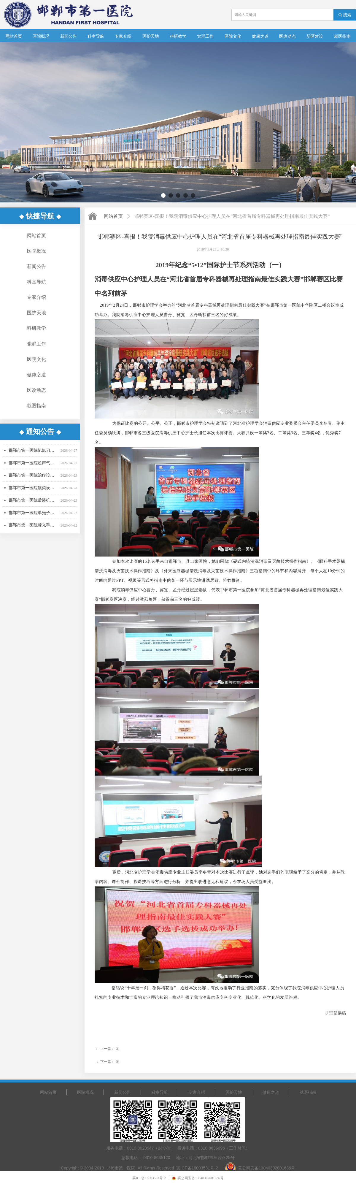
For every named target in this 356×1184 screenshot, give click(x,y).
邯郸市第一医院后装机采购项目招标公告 (33, 503)
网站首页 (113, 216)
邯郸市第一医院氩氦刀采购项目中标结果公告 (33, 453)
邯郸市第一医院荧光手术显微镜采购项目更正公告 (33, 528)
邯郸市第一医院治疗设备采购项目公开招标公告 (33, 478)
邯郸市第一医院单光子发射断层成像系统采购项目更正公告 (33, 515)
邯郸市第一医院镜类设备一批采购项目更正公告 (33, 490)
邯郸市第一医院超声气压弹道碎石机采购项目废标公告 (33, 465)
